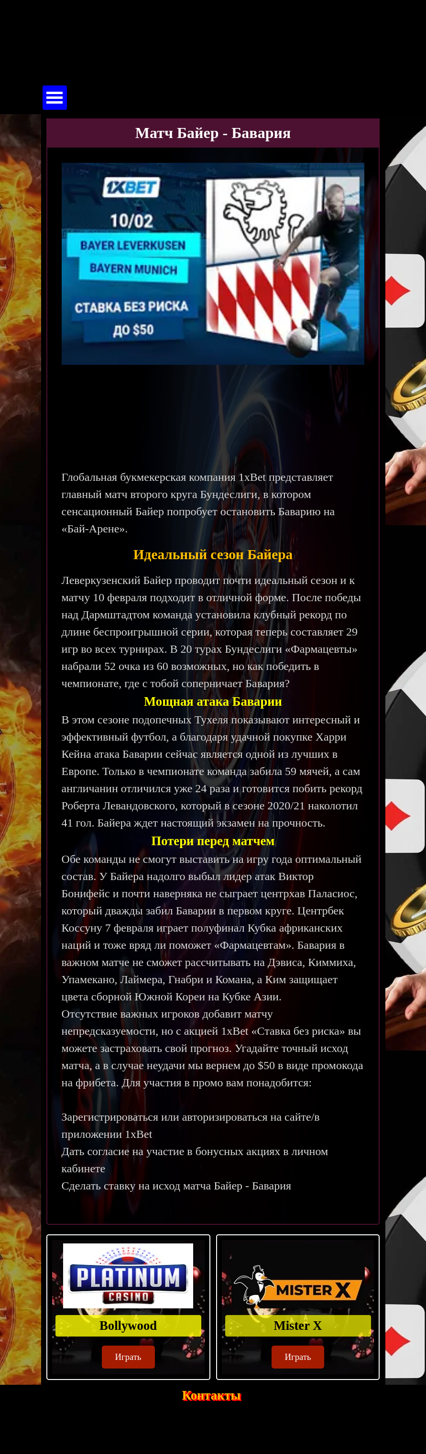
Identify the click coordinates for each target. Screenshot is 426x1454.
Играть (128, 1357)
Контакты (211, 1395)
